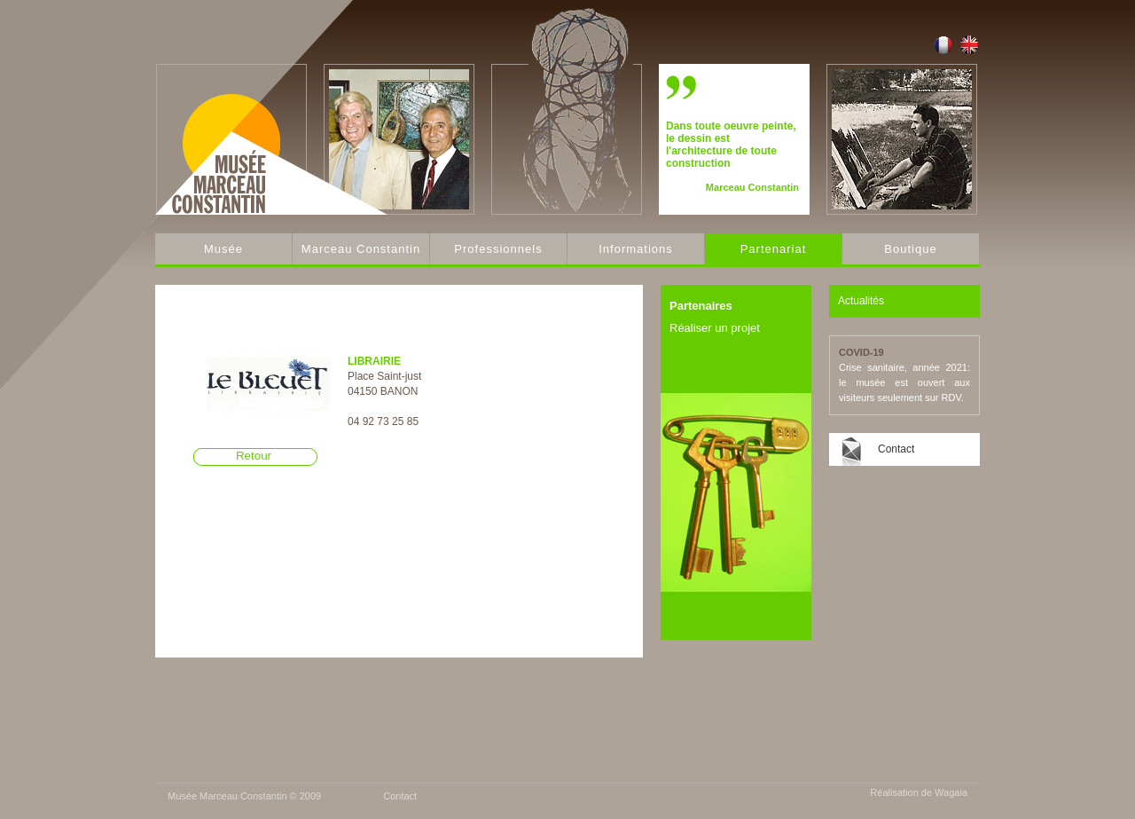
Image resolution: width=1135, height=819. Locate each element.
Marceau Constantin (360, 249)
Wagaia (951, 792)
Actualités (861, 301)
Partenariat (773, 249)
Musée (223, 249)
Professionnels (498, 249)
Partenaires (700, 305)
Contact (896, 449)
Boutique (910, 249)
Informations (636, 249)
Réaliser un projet (714, 328)
